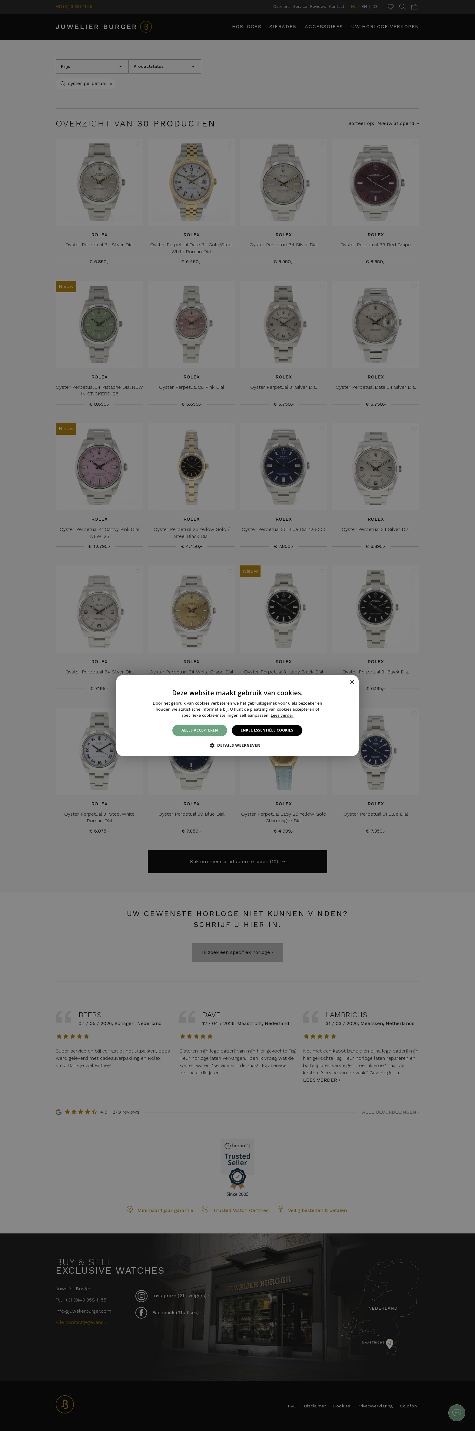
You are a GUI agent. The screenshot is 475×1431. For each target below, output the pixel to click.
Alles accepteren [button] (199, 730)
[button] (237, 745)
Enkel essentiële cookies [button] (267, 730)
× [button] (352, 682)
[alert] (237, 715)
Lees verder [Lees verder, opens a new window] (282, 715)
